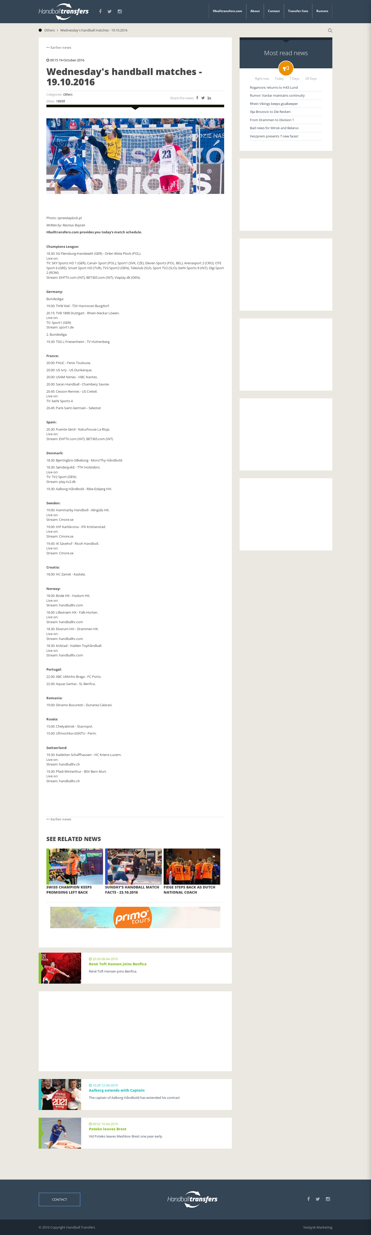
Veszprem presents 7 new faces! (274, 136)
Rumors (322, 11)
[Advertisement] (135, 1031)
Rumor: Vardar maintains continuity (277, 95)
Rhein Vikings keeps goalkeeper (274, 103)
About (255, 11)
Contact (274, 11)
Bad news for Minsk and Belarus (274, 128)
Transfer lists (298, 11)
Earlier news (58, 47)
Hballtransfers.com (227, 11)
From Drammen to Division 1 (272, 120)
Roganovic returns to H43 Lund (274, 87)
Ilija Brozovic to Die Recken (270, 111)
